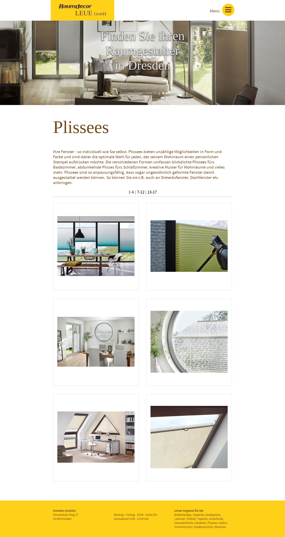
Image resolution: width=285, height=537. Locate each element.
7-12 (140, 192)
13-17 (152, 192)
